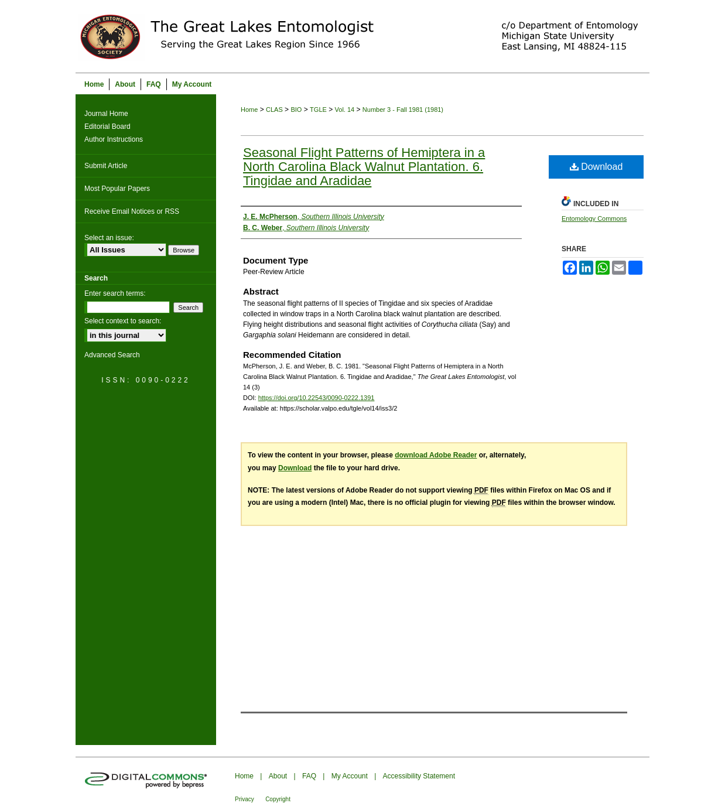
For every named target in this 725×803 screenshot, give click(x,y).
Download (596, 167)
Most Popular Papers (117, 188)
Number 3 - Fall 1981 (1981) (403, 109)
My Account (349, 776)
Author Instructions (113, 139)
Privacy (244, 799)
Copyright (277, 799)
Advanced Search (112, 355)
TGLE (318, 109)
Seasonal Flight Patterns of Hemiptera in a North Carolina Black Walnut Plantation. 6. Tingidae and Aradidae (364, 166)
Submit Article (105, 166)
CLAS (274, 109)
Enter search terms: (115, 293)
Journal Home (106, 114)
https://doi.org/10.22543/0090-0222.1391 (316, 397)
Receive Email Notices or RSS (131, 211)
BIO (296, 109)
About (278, 776)
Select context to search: (122, 321)
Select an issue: (109, 238)
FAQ (309, 776)
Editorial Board (107, 126)
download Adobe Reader (436, 455)
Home (249, 109)
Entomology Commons (594, 218)
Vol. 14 (345, 109)
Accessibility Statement (419, 776)
